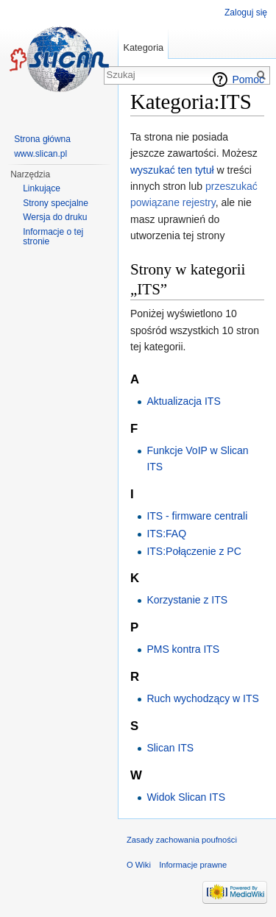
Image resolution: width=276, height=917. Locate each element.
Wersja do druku (55, 217)
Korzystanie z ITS (186, 600)
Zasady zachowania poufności (182, 839)
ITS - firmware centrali (196, 516)
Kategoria (143, 47)
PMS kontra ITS (182, 649)
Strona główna (42, 139)
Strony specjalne (55, 203)
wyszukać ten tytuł (172, 170)
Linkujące (41, 188)
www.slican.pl (40, 154)
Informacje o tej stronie (53, 237)
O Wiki (139, 864)
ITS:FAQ (166, 533)
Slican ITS (170, 748)
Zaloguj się (245, 12)
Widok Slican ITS (185, 797)
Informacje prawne (193, 864)
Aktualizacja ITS (183, 401)
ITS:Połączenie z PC (193, 551)
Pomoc (248, 79)
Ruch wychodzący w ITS (202, 698)
